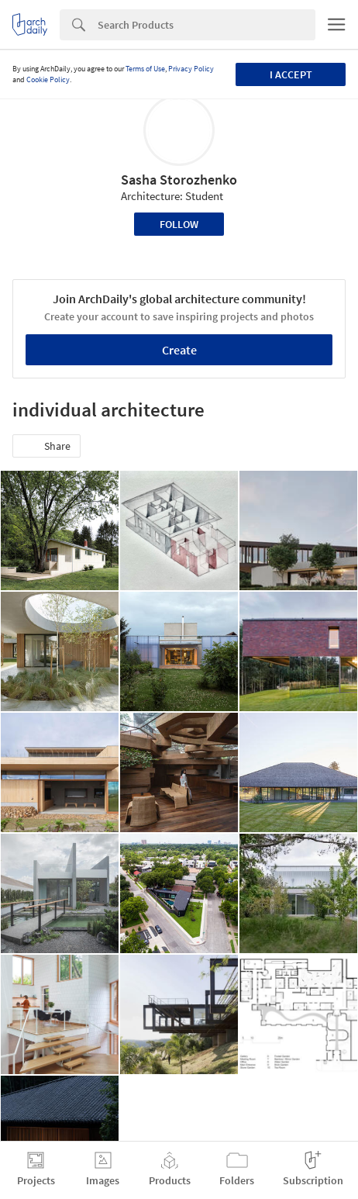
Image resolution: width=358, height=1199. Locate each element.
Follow (179, 224)
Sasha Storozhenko (179, 179)
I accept (291, 74)
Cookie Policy (48, 79)
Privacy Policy (191, 69)
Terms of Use (145, 69)
